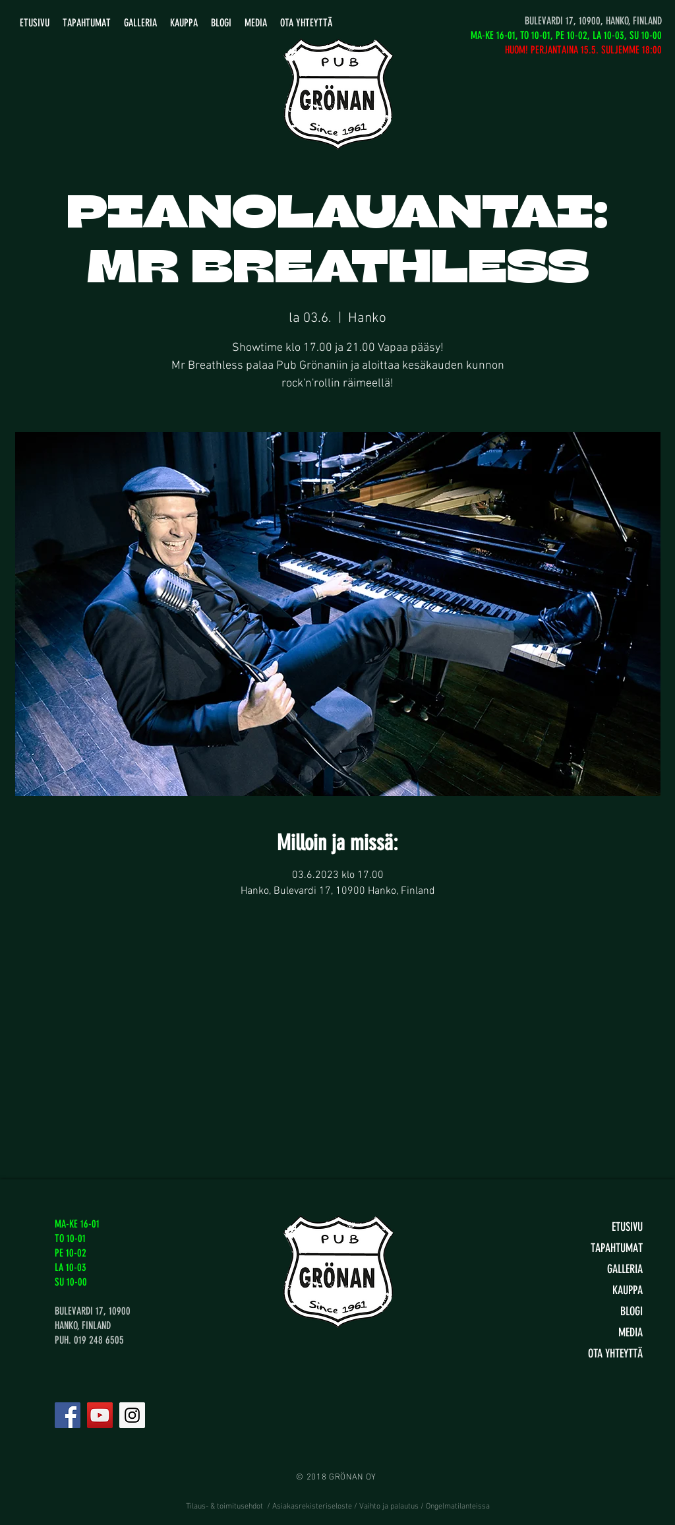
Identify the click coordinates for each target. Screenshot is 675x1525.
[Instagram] (132, 1415)
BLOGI (631, 1311)
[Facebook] (67, 1415)
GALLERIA (625, 1269)
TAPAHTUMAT (617, 1248)
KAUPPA (627, 1290)
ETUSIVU (627, 1227)
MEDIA (630, 1332)
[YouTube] (100, 1415)
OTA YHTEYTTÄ (615, 1353)
